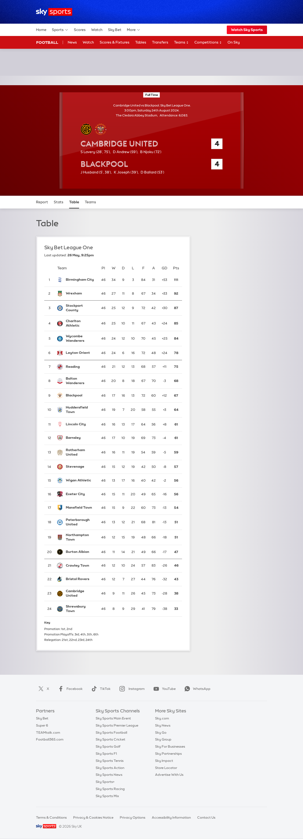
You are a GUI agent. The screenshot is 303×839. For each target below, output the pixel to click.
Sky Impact (164, 760)
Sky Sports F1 (106, 753)
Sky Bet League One (68, 247)
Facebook (69, 689)
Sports (60, 30)
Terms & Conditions (51, 817)
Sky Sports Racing (110, 788)
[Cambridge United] (80, 593)
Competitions (208, 42)
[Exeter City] (80, 494)
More (133, 30)
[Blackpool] (80, 395)
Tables (140, 42)
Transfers (160, 42)
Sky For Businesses (170, 746)
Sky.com (162, 718)
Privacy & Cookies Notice (93, 817)
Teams (181, 42)
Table (74, 202)
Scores (80, 29)
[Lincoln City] (80, 424)
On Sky (233, 42)
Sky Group (163, 739)
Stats (58, 202)
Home (41, 29)
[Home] (54, 12)
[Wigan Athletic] (80, 480)
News (72, 42)
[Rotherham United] (80, 452)
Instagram (131, 689)
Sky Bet (114, 29)
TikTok (100, 689)
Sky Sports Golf (108, 746)
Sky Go (160, 732)
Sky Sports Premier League (117, 725)
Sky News (162, 725)
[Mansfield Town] (80, 508)
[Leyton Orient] (80, 353)
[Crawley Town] (80, 565)
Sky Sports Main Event (113, 718)
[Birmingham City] (80, 279)
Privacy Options (132, 817)
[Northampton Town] (80, 537)
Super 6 (42, 725)
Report (42, 202)
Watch (96, 29)
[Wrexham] (80, 293)
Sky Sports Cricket (110, 739)
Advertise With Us (169, 774)
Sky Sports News (109, 774)
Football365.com (49, 739)
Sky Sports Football (111, 732)
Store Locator (166, 767)
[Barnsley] (80, 438)
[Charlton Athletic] (80, 323)
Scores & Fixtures (114, 42)
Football (47, 42)
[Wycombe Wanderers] (80, 338)
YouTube (164, 689)
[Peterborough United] (80, 522)
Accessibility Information (171, 817)
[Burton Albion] (80, 552)
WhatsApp (196, 689)
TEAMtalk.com (48, 732)
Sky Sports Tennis (110, 760)
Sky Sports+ (105, 781)
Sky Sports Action (110, 767)
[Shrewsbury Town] (80, 608)
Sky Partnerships (168, 753)
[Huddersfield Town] (80, 410)
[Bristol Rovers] (80, 579)
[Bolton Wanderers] (80, 381)
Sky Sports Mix (107, 796)
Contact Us (206, 817)
